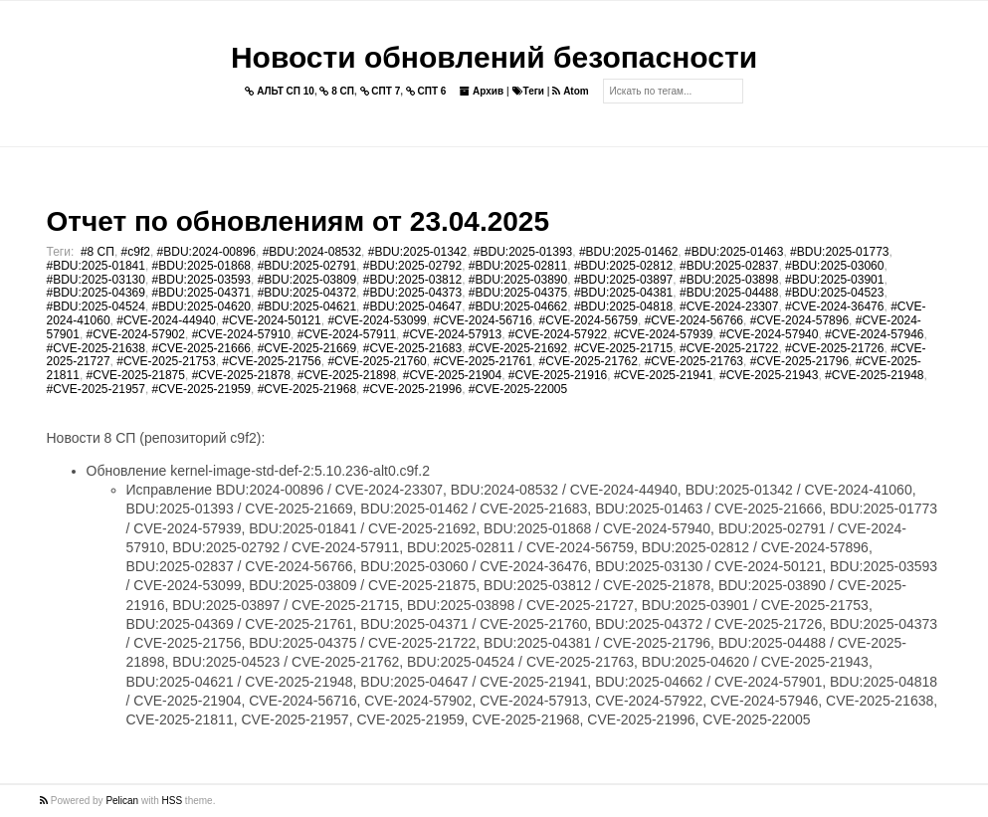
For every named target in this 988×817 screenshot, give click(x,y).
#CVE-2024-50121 (271, 320)
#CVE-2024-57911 (346, 334)
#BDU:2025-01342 (417, 252)
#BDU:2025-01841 (96, 266)
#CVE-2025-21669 (307, 348)
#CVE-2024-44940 (165, 320)
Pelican (121, 800)
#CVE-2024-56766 (694, 320)
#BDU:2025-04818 (623, 306)
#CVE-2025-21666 (201, 348)
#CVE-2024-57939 (663, 334)
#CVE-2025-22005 (518, 389)
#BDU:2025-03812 (412, 280)
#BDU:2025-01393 (523, 252)
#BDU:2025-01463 (734, 252)
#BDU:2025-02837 (729, 266)
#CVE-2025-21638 (96, 348)
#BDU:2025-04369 (96, 293)
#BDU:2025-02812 (623, 266)
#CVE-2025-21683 (412, 348)
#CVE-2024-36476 (834, 306)
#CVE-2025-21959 (201, 389)
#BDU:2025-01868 (201, 266)
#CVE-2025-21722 (729, 348)
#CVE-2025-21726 (834, 348)
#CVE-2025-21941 (663, 375)
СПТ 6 (426, 91)
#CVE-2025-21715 (623, 348)
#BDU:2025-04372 (307, 293)
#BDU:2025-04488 (729, 293)
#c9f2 (135, 252)
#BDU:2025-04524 (96, 306)
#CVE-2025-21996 (412, 389)
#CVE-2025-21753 (165, 361)
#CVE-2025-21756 (271, 361)
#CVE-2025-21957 (96, 389)
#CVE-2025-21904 (452, 375)
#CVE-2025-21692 (518, 348)
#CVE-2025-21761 (482, 361)
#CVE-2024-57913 (452, 334)
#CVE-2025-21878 (241, 375)
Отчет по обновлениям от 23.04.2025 (298, 221)
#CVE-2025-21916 (557, 375)
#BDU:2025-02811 (518, 266)
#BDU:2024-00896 (206, 252)
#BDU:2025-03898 (729, 280)
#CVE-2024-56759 (588, 320)
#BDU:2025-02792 (412, 266)
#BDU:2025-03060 (834, 266)
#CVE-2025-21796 (799, 361)
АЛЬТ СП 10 (279, 91)
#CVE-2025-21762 (588, 361)
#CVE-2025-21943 (768, 375)
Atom (570, 91)
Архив (481, 91)
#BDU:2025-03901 (834, 280)
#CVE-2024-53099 (376, 320)
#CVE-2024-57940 (768, 334)
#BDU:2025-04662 (518, 306)
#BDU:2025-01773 (839, 252)
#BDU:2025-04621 (307, 306)
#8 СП (97, 252)
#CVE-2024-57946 (874, 334)
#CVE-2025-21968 (307, 389)
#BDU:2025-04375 (518, 293)
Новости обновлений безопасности (494, 57)
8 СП (336, 91)
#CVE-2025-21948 (874, 375)
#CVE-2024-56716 (482, 320)
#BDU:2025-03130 (96, 280)
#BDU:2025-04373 (412, 293)
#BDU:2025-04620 (201, 306)
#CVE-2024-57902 (136, 334)
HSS (172, 800)
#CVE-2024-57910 (241, 334)
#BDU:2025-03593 (201, 280)
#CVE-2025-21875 (136, 375)
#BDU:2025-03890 (518, 280)
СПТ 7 (380, 91)
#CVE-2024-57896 (799, 320)
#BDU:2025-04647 (412, 306)
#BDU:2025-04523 (834, 293)
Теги (528, 91)
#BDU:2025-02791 (307, 266)
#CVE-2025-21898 (346, 375)
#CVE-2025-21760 (376, 361)
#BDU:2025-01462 (628, 252)
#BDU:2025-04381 (623, 293)
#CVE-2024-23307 (729, 306)
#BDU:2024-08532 (312, 252)
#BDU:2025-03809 (307, 280)
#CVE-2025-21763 (694, 361)
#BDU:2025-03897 (623, 280)
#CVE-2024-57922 (557, 334)
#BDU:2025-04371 (201, 293)
